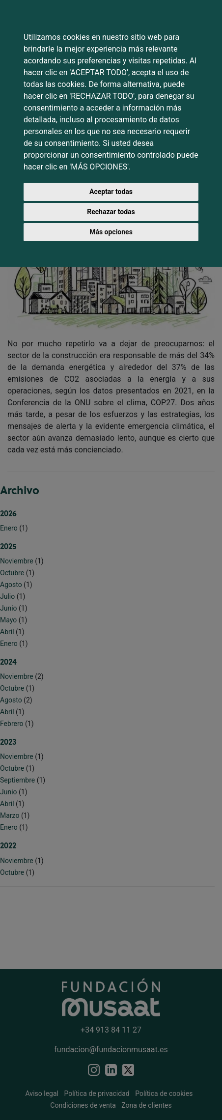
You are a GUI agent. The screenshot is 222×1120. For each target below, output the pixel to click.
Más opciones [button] (111, 232)
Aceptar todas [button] (111, 192)
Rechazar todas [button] (111, 212)
